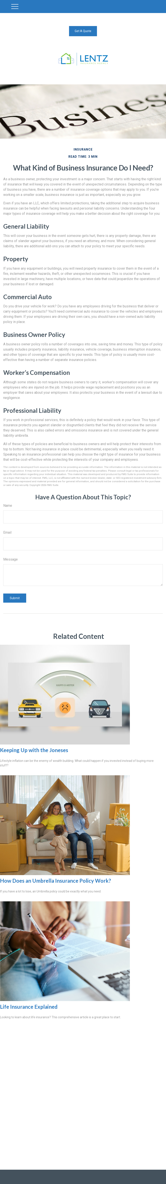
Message (10, 559)
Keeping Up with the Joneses (34, 750)
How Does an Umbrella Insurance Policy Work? (55, 880)
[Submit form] (14, 598)
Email (7, 532)
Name (7, 505)
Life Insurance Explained (29, 1007)
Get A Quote (83, 31)
